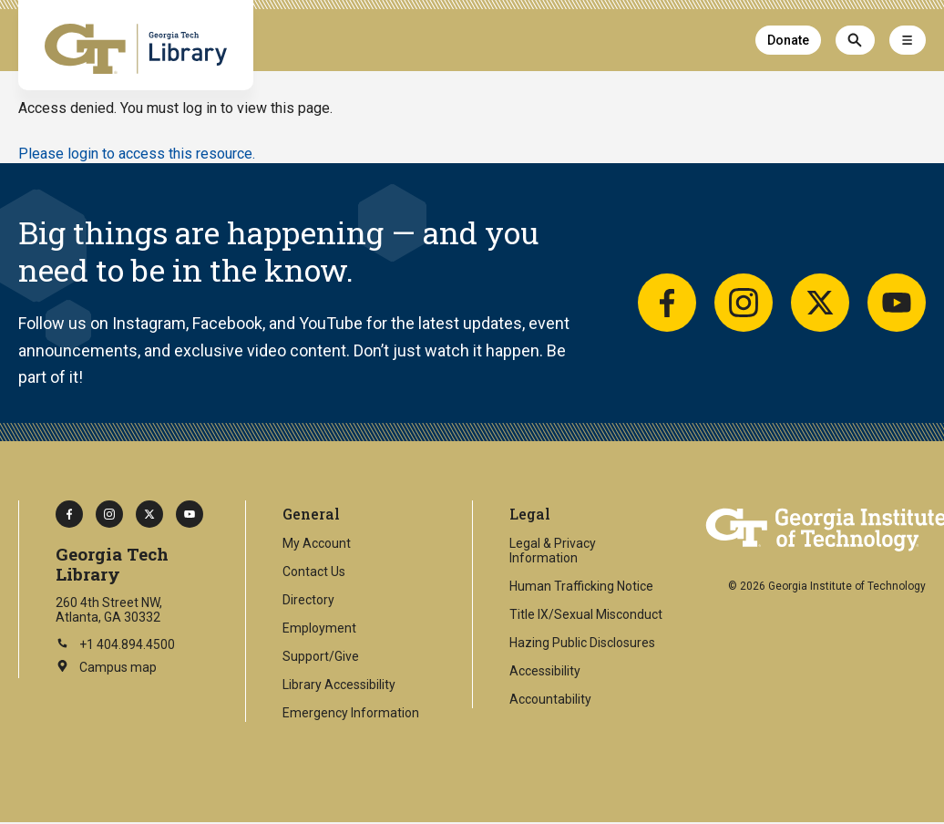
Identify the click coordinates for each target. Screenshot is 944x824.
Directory (308, 599)
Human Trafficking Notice (581, 586)
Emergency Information (350, 713)
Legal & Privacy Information (552, 550)
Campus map (106, 668)
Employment (319, 628)
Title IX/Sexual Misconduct (585, 614)
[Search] (855, 40)
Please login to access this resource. (136, 153)
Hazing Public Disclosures (582, 642)
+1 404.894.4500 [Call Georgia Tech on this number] (115, 644)
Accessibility (544, 671)
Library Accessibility (338, 684)
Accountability (550, 699)
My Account (316, 543)
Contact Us (313, 571)
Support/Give (320, 656)
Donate (788, 40)
